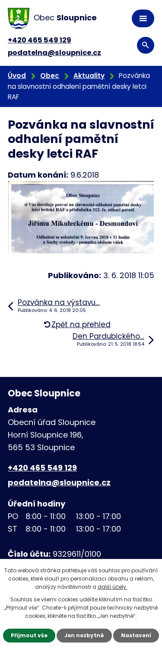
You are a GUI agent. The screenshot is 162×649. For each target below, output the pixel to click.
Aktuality (89, 75)
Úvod (17, 75)
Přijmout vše (29, 635)
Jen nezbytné (84, 635)
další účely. (112, 587)
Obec (49, 75)
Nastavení (136, 635)
